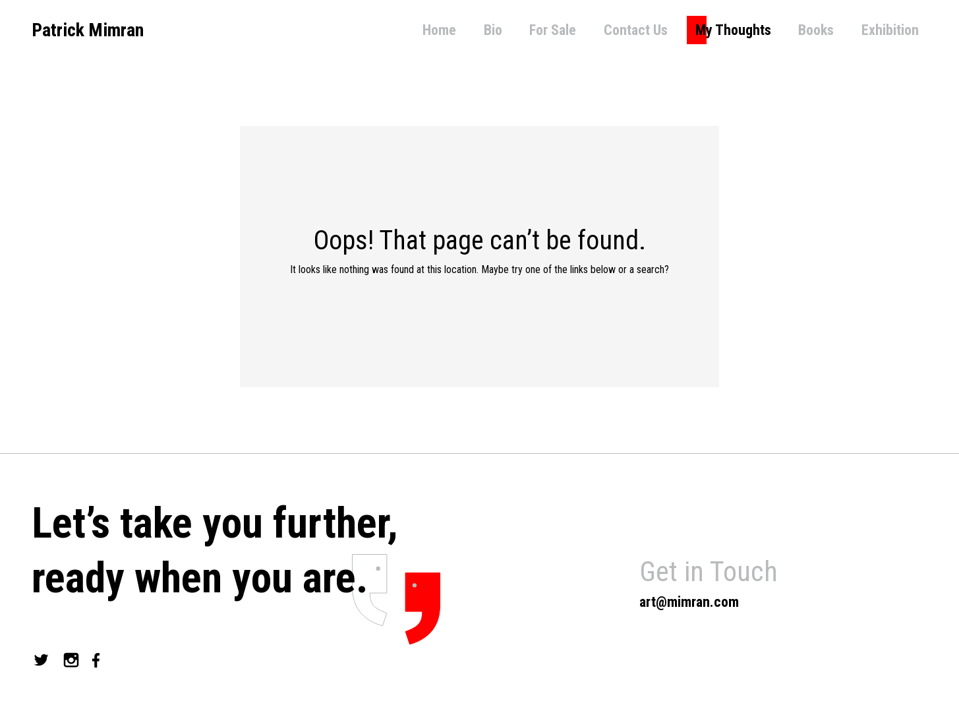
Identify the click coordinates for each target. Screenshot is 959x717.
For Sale (552, 30)
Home (439, 30)
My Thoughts (733, 30)
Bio (493, 30)
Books (816, 30)
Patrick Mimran (88, 30)
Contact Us (636, 30)
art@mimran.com (689, 602)
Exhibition (890, 30)
